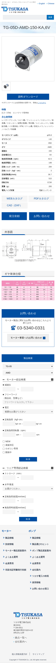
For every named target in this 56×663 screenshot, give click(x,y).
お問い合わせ (42, 216)
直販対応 (8, 445)
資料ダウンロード (28, 96)
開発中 (7, 452)
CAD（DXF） (14, 205)
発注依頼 (14, 216)
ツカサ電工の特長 (40, 576)
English (42, 4)
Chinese (51, 4)
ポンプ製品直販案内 (41, 550)
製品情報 (9, 538)
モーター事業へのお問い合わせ (26, 337)
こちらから (42, 103)
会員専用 (9, 563)
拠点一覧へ (21, 637)
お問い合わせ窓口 (45, 10)
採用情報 (36, 582)
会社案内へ (21, 641)
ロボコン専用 (10, 448)
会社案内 (36, 570)
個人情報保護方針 (19, 654)
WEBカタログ (15, 198)
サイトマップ (38, 654)
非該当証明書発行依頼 (15, 570)
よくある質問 (11, 557)
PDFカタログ (41, 198)
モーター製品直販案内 (15, 550)
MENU (51, 10)
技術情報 (9, 544)
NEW (6, 441)
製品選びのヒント (40, 544)
